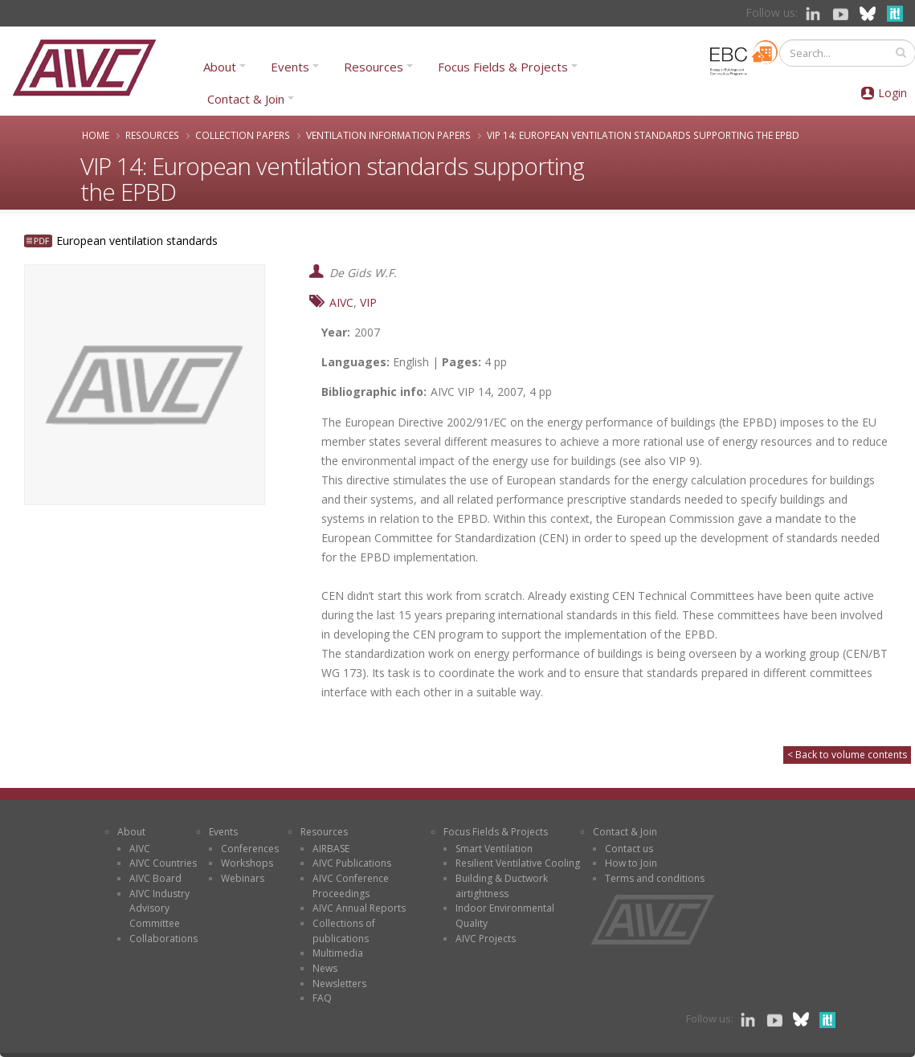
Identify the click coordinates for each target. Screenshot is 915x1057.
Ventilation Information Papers (388, 135)
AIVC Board (155, 878)
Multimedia (337, 953)
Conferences (250, 848)
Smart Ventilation (494, 848)
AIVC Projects (485, 938)
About (219, 67)
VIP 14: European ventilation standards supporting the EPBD (643, 135)
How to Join (631, 863)
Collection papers (242, 135)
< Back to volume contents (847, 754)
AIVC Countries (163, 863)
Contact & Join (245, 99)
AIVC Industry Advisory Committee (159, 908)
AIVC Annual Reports (359, 908)
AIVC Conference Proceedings (350, 885)
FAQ (322, 998)
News (324, 968)
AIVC (341, 302)
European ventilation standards (137, 240)
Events (290, 67)
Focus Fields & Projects (503, 67)
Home (95, 135)
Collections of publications (343, 930)
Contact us (629, 848)
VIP (368, 302)
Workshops (247, 863)
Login (892, 92)
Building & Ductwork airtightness (501, 885)
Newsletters (339, 983)
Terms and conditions (655, 878)
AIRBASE (330, 848)
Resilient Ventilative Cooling (517, 863)
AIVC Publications (351, 863)
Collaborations (163, 938)
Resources (373, 67)
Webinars (242, 878)
